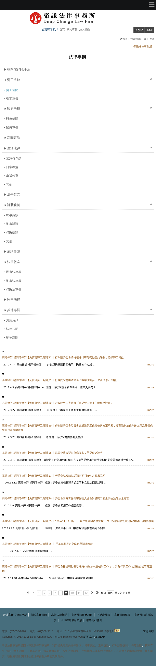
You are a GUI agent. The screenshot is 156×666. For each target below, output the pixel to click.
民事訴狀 (12, 215)
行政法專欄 (13, 289)
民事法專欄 (13, 272)
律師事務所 (43, 645)
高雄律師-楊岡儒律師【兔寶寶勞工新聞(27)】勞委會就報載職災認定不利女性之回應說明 (53, 475)
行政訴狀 (12, 232)
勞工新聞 (12, 90)
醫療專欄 (12, 127)
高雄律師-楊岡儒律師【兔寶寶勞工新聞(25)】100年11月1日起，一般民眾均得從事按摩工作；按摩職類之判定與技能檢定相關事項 (78, 521)
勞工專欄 (12, 99)
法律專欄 (135, 39)
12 (86, 593)
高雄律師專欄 (122, 614)
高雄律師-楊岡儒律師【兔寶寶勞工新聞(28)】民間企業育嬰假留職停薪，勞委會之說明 (52, 452)
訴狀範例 (13, 205)
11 (79, 593)
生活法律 (13, 148)
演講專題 (13, 251)
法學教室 (13, 262)
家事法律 (13, 299)
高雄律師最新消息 (71, 620)
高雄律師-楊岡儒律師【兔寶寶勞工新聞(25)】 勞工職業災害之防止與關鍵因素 (47, 544)
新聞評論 (13, 137)
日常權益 (12, 167)
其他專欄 (13, 310)
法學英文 (13, 194)
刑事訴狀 (12, 224)
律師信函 (18, 650)
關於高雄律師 (39, 614)
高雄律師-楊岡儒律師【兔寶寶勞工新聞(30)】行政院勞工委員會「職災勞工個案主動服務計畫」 (57, 403)
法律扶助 (12, 329)
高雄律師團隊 (124, 650)
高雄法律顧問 (59, 614)
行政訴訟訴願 (120, 645)
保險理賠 (136, 645)
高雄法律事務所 (17, 614)
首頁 (125, 39)
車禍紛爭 (12, 176)
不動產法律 (33, 650)
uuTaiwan (100, 636)
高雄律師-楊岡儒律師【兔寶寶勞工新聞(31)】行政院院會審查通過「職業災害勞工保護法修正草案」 (60, 380)
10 (72, 593)
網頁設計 (88, 636)
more (150, 364)
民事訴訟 (89, 645)
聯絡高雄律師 (94, 620)
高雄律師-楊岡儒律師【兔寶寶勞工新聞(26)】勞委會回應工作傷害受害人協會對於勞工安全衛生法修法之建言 (65, 498)
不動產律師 (103, 614)
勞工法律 (148, 39)
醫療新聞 (12, 119)
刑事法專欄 (13, 281)
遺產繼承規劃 (51, 650)
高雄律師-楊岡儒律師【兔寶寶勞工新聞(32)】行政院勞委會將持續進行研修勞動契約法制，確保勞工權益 (63, 357)
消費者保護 (13, 158)
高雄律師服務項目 (82, 614)
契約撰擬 (87, 650)
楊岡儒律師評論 (18, 69)
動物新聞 (12, 337)
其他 (9, 184)
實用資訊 (12, 320)
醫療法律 (13, 108)
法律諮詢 (76, 645)
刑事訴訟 (103, 645)
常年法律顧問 (70, 650)
